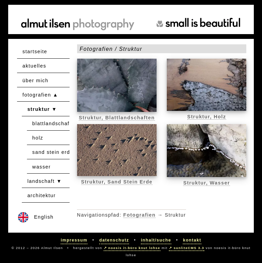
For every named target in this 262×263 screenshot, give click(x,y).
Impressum (74, 240)
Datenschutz (114, 240)
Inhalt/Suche (156, 240)
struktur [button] (38, 109)
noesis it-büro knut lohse (134, 248)
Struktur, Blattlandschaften (117, 117)
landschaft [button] (41, 181)
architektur (41, 195)
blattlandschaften (55, 123)
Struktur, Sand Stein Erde (117, 182)
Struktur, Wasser (206, 183)
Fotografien (139, 215)
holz (37, 138)
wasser (41, 167)
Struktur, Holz (206, 116)
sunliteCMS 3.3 (189, 248)
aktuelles (34, 66)
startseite (35, 51)
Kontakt (192, 240)
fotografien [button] (37, 95)
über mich (35, 80)
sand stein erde (52, 152)
